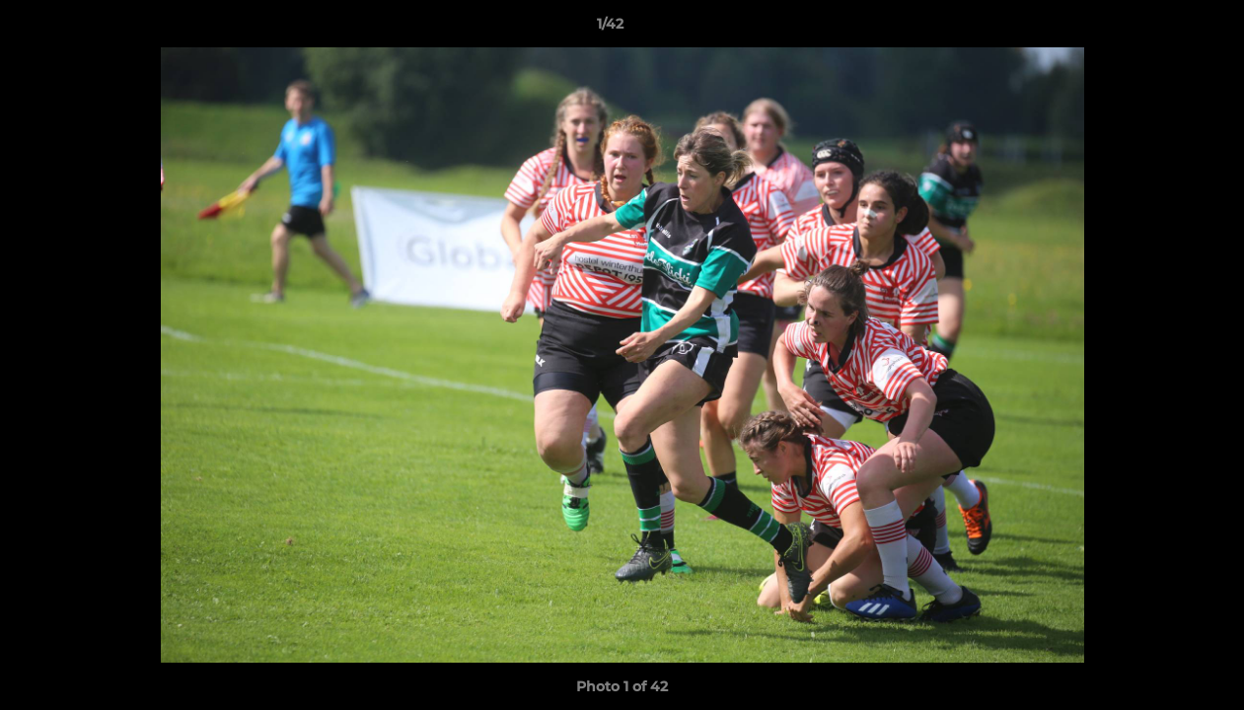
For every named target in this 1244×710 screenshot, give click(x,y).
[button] (1161, 28)
